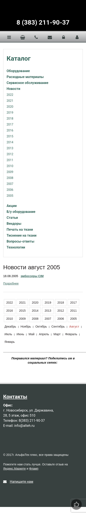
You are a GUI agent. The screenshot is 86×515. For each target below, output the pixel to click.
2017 (10, 124)
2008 (10, 178)
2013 (10, 148)
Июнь (20, 334)
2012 (10, 154)
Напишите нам (18, 482)
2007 (10, 184)
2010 (10, 166)
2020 (10, 106)
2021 (10, 100)
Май (31, 334)
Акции (12, 206)
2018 (10, 118)
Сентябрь (58, 326)
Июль (8, 334)
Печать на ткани (20, 229)
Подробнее (11, 283)
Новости (13, 89)
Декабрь (10, 326)
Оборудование (18, 71)
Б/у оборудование (21, 212)
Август (74, 326)
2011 (10, 160)
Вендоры (14, 224)
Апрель (44, 334)
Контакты (15, 397)
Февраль (71, 334)
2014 (10, 142)
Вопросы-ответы (20, 241)
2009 (10, 172)
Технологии (16, 247)
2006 (10, 189)
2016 (10, 130)
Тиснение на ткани (21, 235)
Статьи (12, 218)
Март (57, 334)
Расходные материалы (25, 77)
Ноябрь (26, 326)
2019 (10, 112)
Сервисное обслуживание (27, 83)
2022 (10, 94)
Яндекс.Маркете (14, 468)
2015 (10, 136)
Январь (9, 341)
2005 (10, 195)
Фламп (33, 468)
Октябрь (41, 326)
